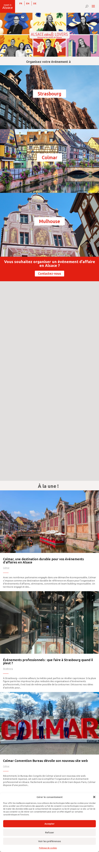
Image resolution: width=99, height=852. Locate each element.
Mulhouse (49, 221)
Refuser (49, 832)
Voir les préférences (49, 841)
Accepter (49, 823)
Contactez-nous (49, 273)
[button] (94, 797)
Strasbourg (49, 93)
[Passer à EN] (28, 3)
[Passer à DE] (35, 3)
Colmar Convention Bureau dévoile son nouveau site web (45, 761)
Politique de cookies (48, 848)
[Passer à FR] (21, 3)
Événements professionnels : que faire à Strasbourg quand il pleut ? (48, 661)
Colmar (49, 157)
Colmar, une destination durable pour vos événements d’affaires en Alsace (43, 560)
